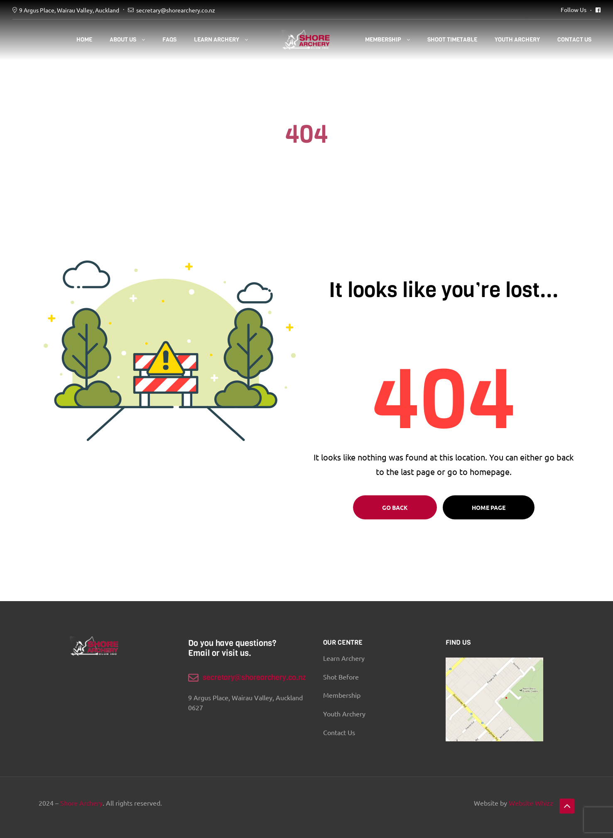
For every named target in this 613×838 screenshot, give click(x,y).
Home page (488, 507)
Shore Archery (81, 803)
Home (84, 40)
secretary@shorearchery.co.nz (175, 10)
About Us (123, 40)
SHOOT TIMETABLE (452, 40)
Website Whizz (531, 803)
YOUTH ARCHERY (517, 40)
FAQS (169, 40)
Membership (383, 40)
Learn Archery (216, 40)
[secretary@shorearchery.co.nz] (193, 677)
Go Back (395, 507)
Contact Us (574, 40)
